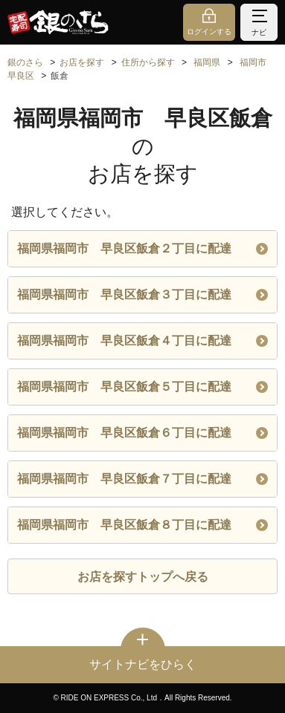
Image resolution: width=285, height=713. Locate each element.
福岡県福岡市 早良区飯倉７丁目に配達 (142, 478)
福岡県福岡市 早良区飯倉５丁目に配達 (142, 386)
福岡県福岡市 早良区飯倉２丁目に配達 (142, 248)
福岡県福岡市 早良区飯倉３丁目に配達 (142, 294)
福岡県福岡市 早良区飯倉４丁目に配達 (142, 340)
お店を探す (82, 62)
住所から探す (148, 62)
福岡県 (206, 62)
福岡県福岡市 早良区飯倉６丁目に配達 (142, 432)
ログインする (209, 31)
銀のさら (25, 62)
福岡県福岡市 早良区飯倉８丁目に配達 (142, 524)
